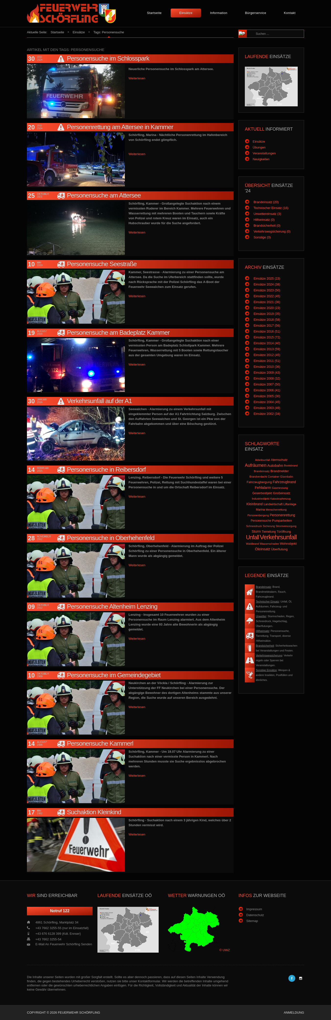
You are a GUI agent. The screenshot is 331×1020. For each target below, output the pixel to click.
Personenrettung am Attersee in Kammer (120, 127)
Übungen (259, 147)
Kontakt (290, 13)
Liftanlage (290, 504)
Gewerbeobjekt (262, 493)
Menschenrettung (276, 509)
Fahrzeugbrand (284, 482)
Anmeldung (294, 1012)
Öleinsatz (262, 549)
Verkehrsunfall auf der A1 (99, 401)
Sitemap (252, 921)
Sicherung (269, 526)
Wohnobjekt (288, 543)
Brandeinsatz (262, 471)
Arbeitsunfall (262, 459)
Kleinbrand (254, 504)
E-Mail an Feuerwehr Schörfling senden (63, 944)
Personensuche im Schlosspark (108, 58)
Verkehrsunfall (278, 537)
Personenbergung (258, 515)
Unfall (252, 537)
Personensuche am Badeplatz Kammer (118, 332)
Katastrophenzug (280, 498)
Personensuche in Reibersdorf (106, 469)
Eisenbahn (286, 476)
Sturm (256, 531)
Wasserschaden (269, 543)
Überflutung (279, 549)
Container (274, 476)
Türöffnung (284, 531)
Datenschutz (255, 915)
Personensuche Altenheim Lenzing (112, 606)
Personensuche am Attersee (104, 195)
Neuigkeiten (261, 159)
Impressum (254, 909)
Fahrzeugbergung (259, 482)
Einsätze (185, 13)
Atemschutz (279, 460)
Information (218, 13)
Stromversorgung (286, 526)
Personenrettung (282, 515)
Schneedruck (254, 526)
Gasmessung (280, 487)
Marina (260, 509)
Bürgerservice (255, 13)
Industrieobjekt (261, 498)
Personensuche (261, 520)
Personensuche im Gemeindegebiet (113, 675)
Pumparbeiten (282, 520)
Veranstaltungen (264, 153)
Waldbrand (252, 543)
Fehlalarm (263, 487)
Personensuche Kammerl (100, 743)
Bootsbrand (291, 465)
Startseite (154, 13)
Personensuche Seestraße (102, 264)
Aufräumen (255, 465)
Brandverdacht (258, 476)
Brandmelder (280, 471)
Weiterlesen (137, 78)
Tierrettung (269, 531)
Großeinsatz (281, 493)
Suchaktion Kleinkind (94, 812)
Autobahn (275, 465)
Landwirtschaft (273, 504)
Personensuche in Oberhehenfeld (110, 537)
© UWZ (224, 950)
